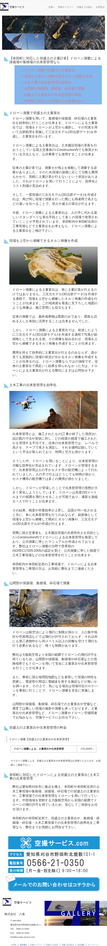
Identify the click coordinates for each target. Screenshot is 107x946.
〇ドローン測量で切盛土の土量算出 (48, 70)
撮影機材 (23, 945)
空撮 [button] (51, 7)
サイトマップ (92, 945)
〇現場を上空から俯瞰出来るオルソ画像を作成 (56, 76)
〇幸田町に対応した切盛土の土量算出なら (53, 101)
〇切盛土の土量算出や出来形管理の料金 (51, 95)
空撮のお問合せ (67, 945)
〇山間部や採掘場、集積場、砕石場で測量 (53, 88)
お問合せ (100, 7)
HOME (14, 945)
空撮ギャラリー (65, 7)
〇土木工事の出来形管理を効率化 (46, 82)
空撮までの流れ (84, 7)
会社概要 (80, 945)
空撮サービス (17, 7)
